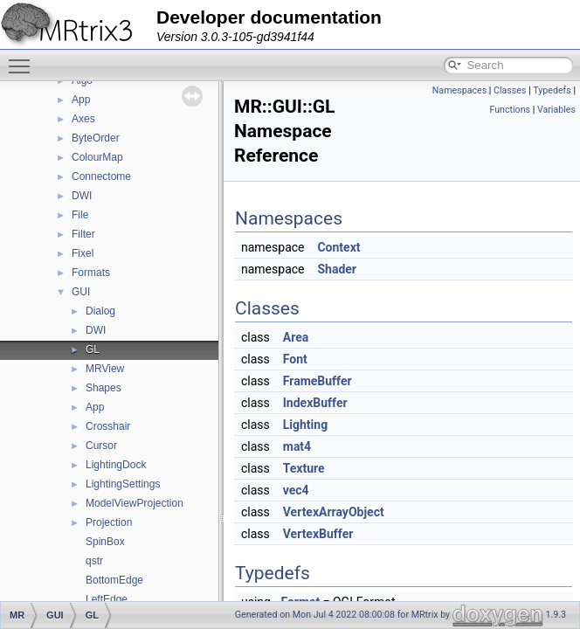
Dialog (100, 311)
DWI (82, 196)
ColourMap (97, 157)
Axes (83, 119)
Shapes (103, 388)
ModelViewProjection (134, 503)
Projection (109, 522)
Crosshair (108, 426)
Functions (509, 109)
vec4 (296, 490)
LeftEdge (107, 599)
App (81, 99)
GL (93, 349)
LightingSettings (123, 484)
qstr (94, 561)
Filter (83, 234)
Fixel (82, 253)
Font (295, 359)
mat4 (297, 446)
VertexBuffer (318, 534)
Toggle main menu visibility (23, 58)
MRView (105, 369)
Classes (510, 90)
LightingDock (116, 465)
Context (338, 247)
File (80, 215)
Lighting (305, 425)
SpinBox (105, 542)
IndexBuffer (315, 403)
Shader (336, 269)
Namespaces (459, 90)
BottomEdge (114, 580)
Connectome (101, 176)
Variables (556, 109)
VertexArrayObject (333, 512)
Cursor (101, 445)
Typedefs (552, 90)
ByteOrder (96, 138)
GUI (81, 292)
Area (295, 337)
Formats (91, 272)
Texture (304, 468)
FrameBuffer (317, 381)
